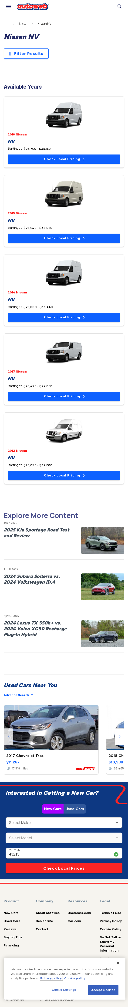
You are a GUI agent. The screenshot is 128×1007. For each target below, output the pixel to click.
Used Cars (74, 809)
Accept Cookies (103, 990)
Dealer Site (44, 921)
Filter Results (26, 53)
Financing (11, 945)
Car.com (74, 921)
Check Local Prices (64, 868)
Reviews (10, 929)
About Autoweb (48, 913)
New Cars (53, 809)
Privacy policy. (51, 978)
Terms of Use (110, 913)
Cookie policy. (75, 978)
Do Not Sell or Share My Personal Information (110, 943)
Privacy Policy (111, 921)
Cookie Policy (110, 929)
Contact (42, 929)
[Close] (118, 963)
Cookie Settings (64, 990)
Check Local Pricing (64, 159)
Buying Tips (13, 937)
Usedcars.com (79, 913)
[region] (64, 979)
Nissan (23, 24)
